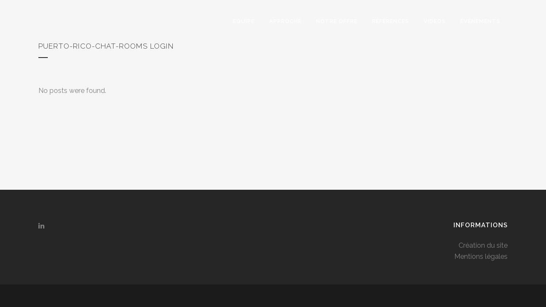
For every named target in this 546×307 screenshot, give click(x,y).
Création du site (483, 152)
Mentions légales (481, 163)
